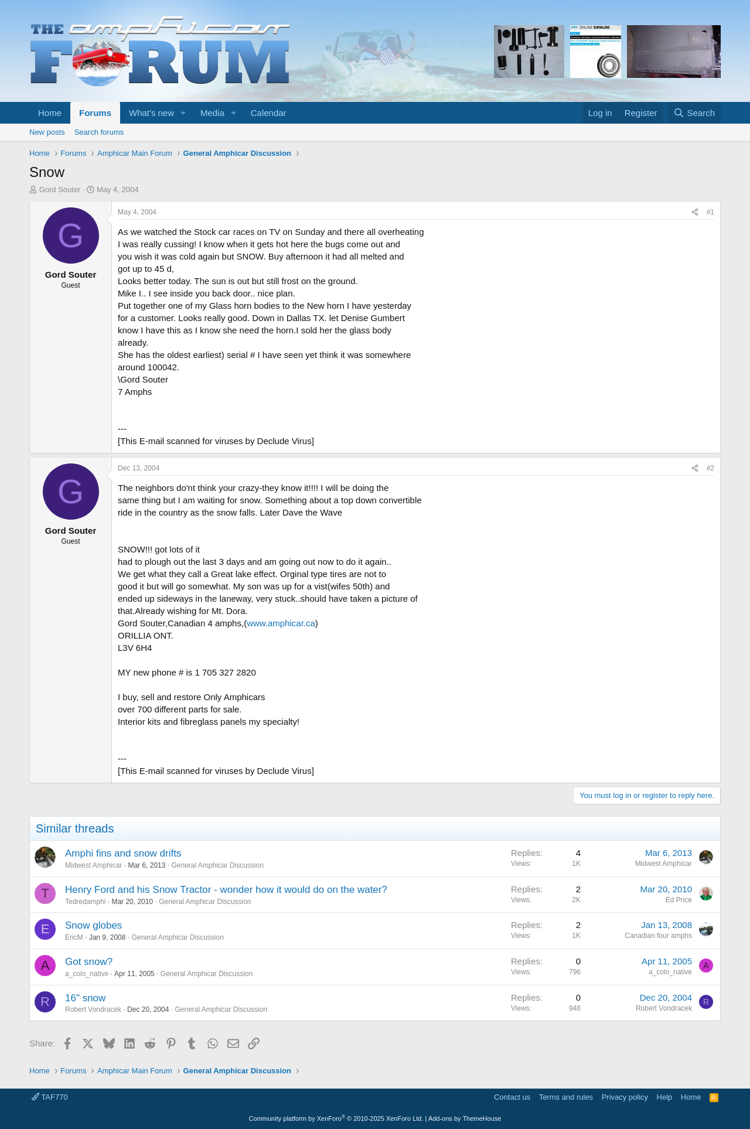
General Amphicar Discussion (217, 865)
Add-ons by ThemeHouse (465, 1118)
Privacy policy (625, 1097)
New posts (47, 132)
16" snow (85, 998)
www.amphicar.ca (281, 623)
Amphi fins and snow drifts (123, 853)
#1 (710, 212)
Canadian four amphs (658, 936)
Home (50, 113)
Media (212, 113)
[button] (183, 113)
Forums (95, 113)
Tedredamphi (85, 902)
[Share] (695, 212)
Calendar (269, 113)
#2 (710, 468)
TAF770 (50, 1097)
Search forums (99, 132)
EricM (74, 937)
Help (665, 1097)
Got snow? (88, 961)
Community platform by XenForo (336, 1118)
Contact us (512, 1097)
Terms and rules (566, 1097)
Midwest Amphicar (93, 865)
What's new (151, 113)
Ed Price (679, 900)
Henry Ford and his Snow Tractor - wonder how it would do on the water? (226, 889)
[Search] (694, 113)
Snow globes (93, 925)
